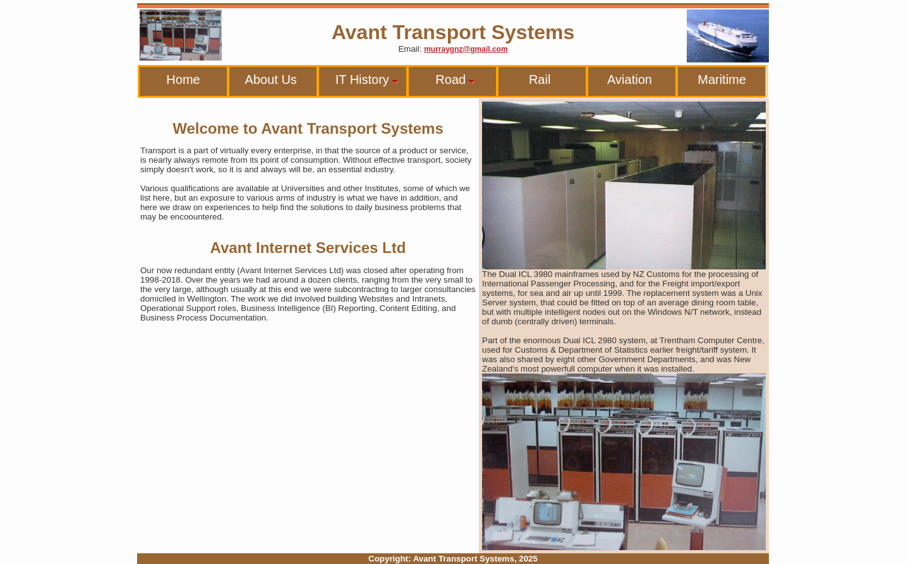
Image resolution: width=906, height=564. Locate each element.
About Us (266, 79)
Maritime (715, 79)
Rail (527, 79)
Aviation (623, 79)
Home (172, 79)
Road (444, 79)
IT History (362, 79)
